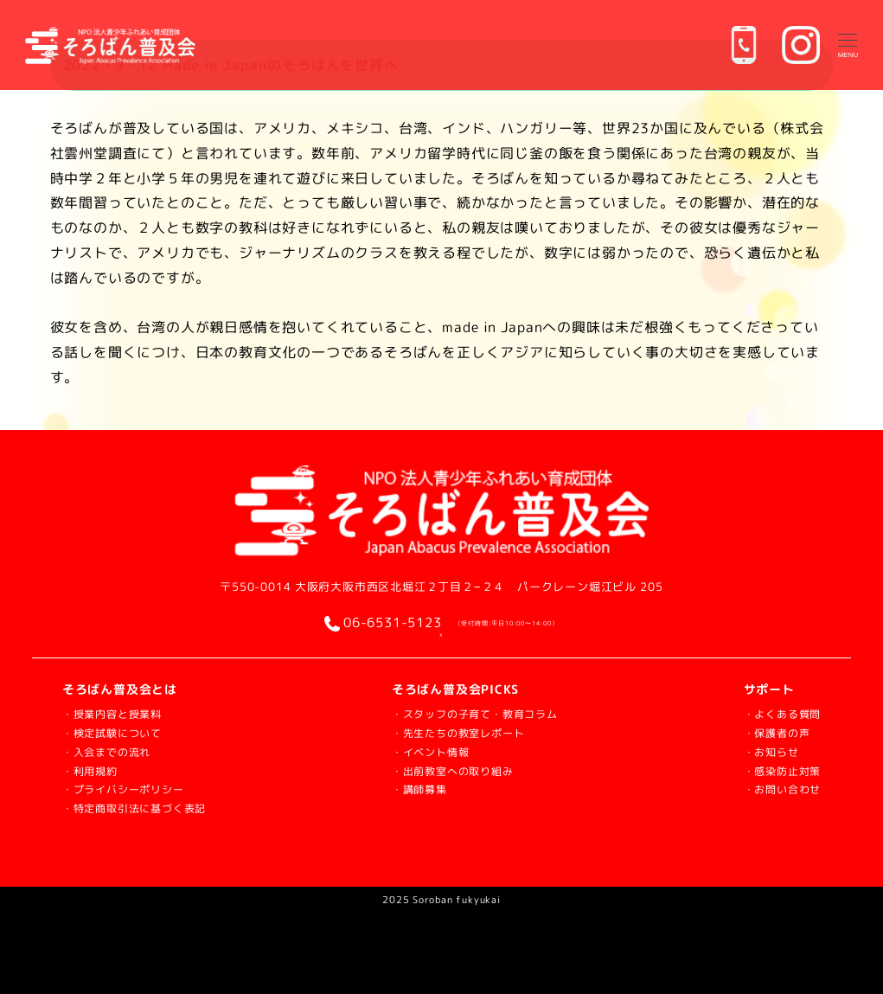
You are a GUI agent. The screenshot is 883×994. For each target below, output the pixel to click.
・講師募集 (416, 787)
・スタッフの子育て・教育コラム (480, 713)
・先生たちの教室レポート (461, 732)
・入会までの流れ (113, 750)
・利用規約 (94, 768)
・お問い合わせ (777, 787)
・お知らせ (764, 750)
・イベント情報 (429, 750)
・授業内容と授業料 (119, 713)
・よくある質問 (777, 713)
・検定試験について (119, 732)
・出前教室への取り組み (454, 768)
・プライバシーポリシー (132, 787)
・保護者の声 (770, 732)
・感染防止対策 (777, 768)
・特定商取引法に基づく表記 (145, 806)
